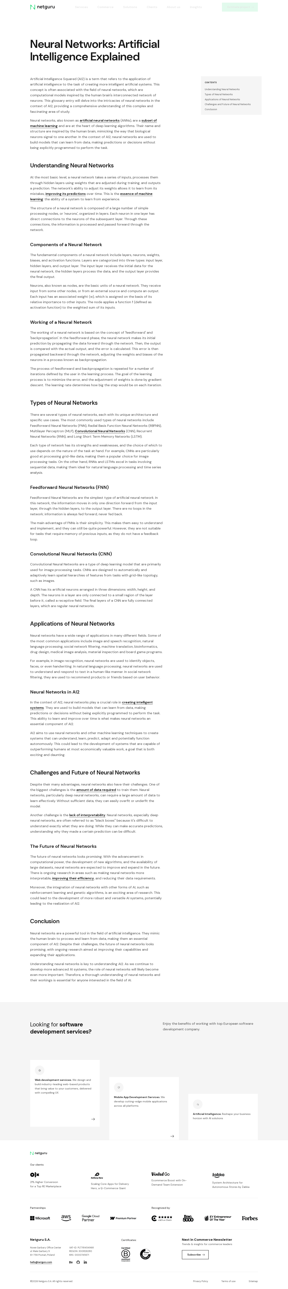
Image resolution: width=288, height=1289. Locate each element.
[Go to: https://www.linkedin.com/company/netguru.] (85, 1262)
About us (173, 7)
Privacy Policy (200, 1281)
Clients (152, 7)
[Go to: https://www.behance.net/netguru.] (71, 1262)
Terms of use (228, 1281)
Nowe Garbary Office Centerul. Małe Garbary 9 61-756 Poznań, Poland (45, 1251)
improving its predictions (65, 194)
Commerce (105, 7)
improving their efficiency (73, 878)
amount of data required (96, 790)
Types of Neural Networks (219, 94)
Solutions (130, 7)
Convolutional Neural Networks (100, 431)
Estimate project (240, 7)
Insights (196, 7)
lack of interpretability (87, 815)
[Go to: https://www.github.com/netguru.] (78, 1262)
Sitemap (253, 1281)
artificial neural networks (100, 120)
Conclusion (211, 109)
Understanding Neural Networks (222, 89)
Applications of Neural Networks (222, 99)
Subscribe (196, 1254)
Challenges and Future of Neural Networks (228, 104)
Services (81, 7)
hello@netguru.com (41, 1262)
